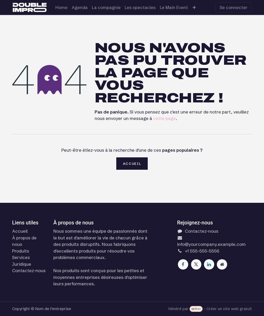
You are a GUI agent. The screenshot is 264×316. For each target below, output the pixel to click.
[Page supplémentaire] (222, 264)
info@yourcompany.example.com (211, 244)
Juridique (21, 264)
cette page (164, 118)
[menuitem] (61, 7)
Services (21, 257)
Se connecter (234, 7)
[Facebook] (183, 264)
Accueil (132, 163)
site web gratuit (237, 308)
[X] (196, 264)
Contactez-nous (29, 270)
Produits (20, 251)
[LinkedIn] (209, 264)
